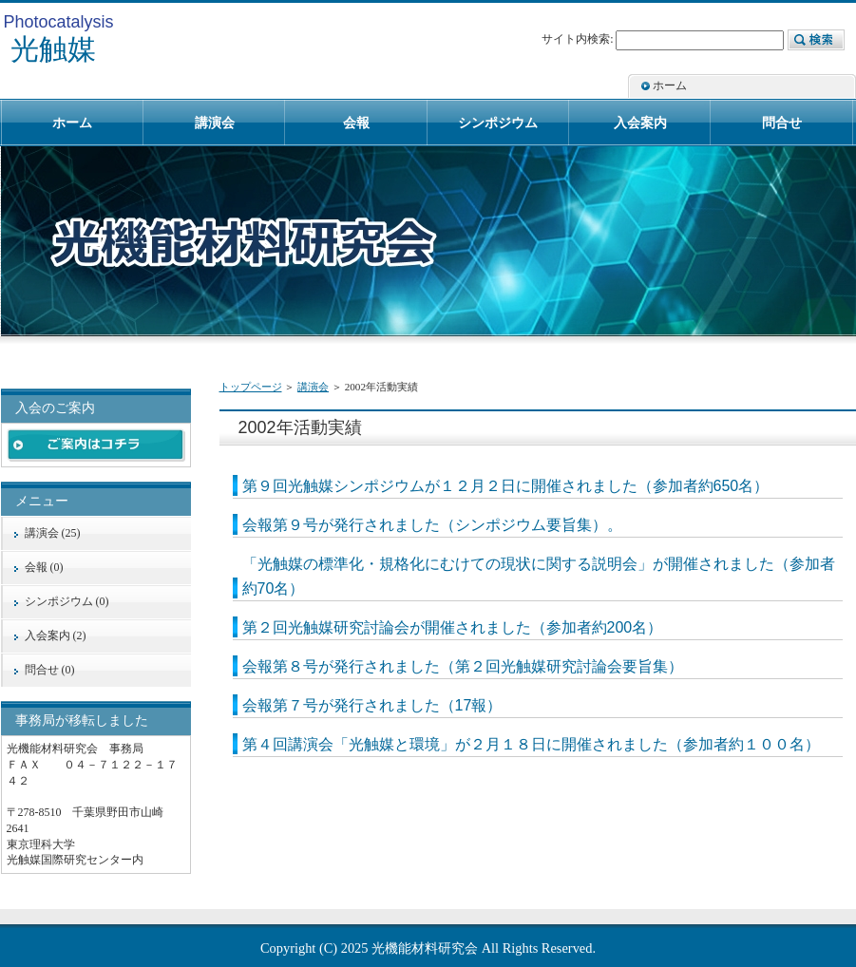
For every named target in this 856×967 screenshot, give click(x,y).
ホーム (670, 85)
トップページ (250, 386)
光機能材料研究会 (424, 948)
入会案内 (640, 122)
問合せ (782, 122)
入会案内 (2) (55, 635)
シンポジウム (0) (67, 601)
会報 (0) (44, 567)
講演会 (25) (53, 533)
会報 (356, 122)
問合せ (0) (50, 669)
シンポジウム (498, 122)
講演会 (313, 386)
